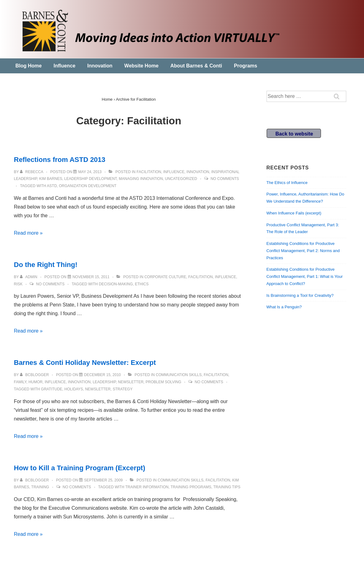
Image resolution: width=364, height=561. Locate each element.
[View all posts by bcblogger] (35, 375)
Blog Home (29, 65)
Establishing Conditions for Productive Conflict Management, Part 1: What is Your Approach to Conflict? (305, 276)
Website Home (141, 65)
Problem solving (163, 382)
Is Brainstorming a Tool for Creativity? (300, 295)
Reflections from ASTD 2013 (60, 159)
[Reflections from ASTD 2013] (90, 172)
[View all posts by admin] (29, 277)
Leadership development (90, 179)
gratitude (51, 389)
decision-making (116, 284)
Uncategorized (181, 179)
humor (35, 382)
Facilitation (149, 172)
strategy (123, 389)
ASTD (52, 186)
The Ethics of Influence (287, 182)
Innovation (99, 65)
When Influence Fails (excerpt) (294, 213)
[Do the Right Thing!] (91, 277)
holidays (73, 389)
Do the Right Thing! (46, 265)
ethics (142, 284)
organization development (87, 186)
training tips (226, 487)
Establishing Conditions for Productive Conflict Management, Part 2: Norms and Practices (303, 250)
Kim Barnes (50, 179)
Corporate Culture (165, 277)
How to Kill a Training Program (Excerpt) (79, 468)
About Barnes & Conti (196, 65)
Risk (18, 284)
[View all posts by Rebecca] (32, 172)
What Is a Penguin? (284, 307)
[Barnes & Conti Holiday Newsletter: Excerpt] (102, 375)
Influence (64, 65)
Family (20, 382)
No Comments (224, 179)
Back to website (294, 133)
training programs (191, 487)
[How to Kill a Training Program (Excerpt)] (103, 480)
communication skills (178, 375)
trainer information (146, 487)
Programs (245, 65)
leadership (104, 382)
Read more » (28, 233)
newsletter (131, 382)
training (40, 487)
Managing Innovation (141, 179)
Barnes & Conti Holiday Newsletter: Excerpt (85, 362)
